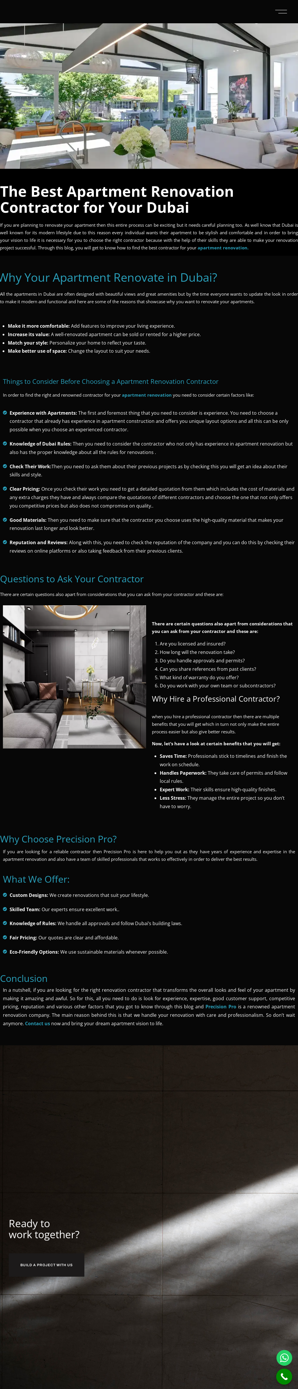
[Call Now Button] (284, 1377)
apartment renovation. (223, 248)
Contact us (37, 1022)
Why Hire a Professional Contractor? (206, 698)
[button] (281, 11)
